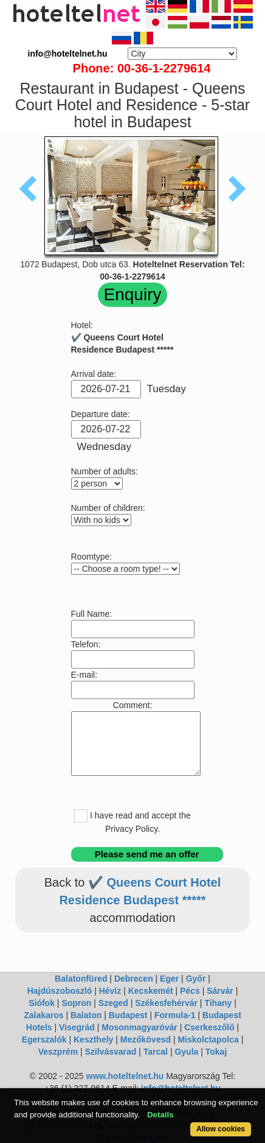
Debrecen (133, 978)
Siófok (42, 1003)
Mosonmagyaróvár (139, 1027)
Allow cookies (220, 1129)
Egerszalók (44, 1039)
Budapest (128, 1015)
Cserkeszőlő (209, 1027)
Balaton (86, 1015)
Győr (196, 978)
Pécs (190, 991)
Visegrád (77, 1027)
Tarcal (155, 1052)
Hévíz (110, 991)
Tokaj (216, 1052)
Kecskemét (150, 991)
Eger (169, 978)
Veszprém (58, 1052)
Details (160, 1114)
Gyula (186, 1052)
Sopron (76, 1003)
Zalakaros (43, 1015)
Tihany (218, 1003)
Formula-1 (175, 1015)
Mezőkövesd (145, 1039)
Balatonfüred (81, 978)
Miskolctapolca (207, 1039)
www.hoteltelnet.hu (125, 1076)
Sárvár (220, 991)
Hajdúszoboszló (59, 991)
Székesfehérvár (166, 1003)
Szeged (113, 1003)
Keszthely (93, 1039)
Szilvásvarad (111, 1052)
